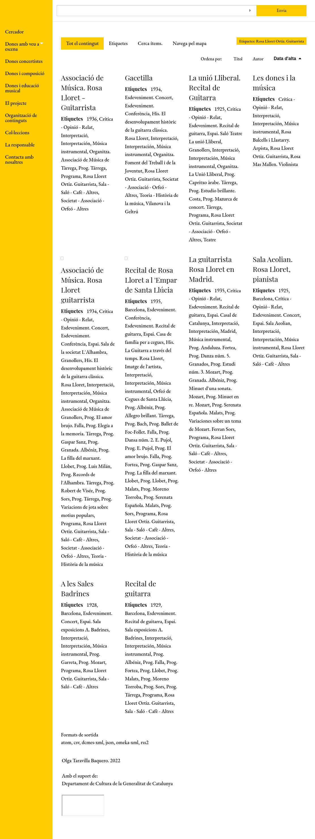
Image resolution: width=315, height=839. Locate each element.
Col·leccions (17, 132)
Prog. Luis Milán (93, 466)
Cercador (14, 31)
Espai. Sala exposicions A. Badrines (150, 629)
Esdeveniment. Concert (148, 97)
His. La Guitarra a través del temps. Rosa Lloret (149, 350)
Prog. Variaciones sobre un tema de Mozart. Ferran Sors (215, 420)
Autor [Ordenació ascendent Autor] (258, 59)
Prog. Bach (136, 423)
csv (76, 742)
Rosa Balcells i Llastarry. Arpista (272, 139)
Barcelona (135, 309)
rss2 (145, 742)
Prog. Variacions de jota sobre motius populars (86, 506)
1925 (219, 109)
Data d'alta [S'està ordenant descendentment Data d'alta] (285, 58)
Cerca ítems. (150, 43)
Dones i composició (24, 73)
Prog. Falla (153, 662)
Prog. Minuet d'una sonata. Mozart (213, 388)
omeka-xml (127, 742)
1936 (92, 119)
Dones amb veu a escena (22, 46)
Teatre (209, 239)
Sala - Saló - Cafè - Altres (149, 529)
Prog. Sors (154, 686)
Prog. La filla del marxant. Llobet (85, 457)
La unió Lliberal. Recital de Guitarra (215, 87)
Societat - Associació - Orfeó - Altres (151, 187)
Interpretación (75, 143)
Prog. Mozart (92, 662)
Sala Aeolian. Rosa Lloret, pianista (273, 269)
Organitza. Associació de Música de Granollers (85, 409)
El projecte (16, 103)
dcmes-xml (92, 742)
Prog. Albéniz (139, 407)
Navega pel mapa (190, 43)
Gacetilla (139, 77)
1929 (155, 605)
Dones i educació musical (22, 88)
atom (66, 742)
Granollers (199, 149)
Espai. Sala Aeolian (271, 323)
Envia (281, 10)
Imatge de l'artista (143, 366)
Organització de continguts (21, 117)
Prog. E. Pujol (139, 448)
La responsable (20, 144)
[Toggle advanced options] (250, 10)
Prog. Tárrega (92, 168)
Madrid (227, 331)
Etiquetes (118, 43)
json (110, 742)
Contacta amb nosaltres (19, 159)
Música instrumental (210, 339)
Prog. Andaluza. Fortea (212, 347)
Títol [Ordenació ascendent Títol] (237, 59)
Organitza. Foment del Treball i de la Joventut (150, 162)
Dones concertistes (23, 61)
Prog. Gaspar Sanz (158, 464)
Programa (71, 176)
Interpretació (74, 135)
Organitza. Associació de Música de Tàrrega (85, 159)
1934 (155, 89)
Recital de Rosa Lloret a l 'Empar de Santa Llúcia (151, 279)
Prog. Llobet (153, 480)
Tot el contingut (82, 43)
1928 (92, 605)
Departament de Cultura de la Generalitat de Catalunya (117, 783)
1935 (155, 301)
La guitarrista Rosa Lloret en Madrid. (211, 269)
